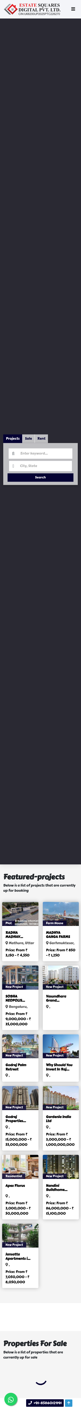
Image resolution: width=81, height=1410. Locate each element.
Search (40, 473)
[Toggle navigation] (73, 9)
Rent (41, 434)
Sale (28, 434)
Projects (13, 434)
